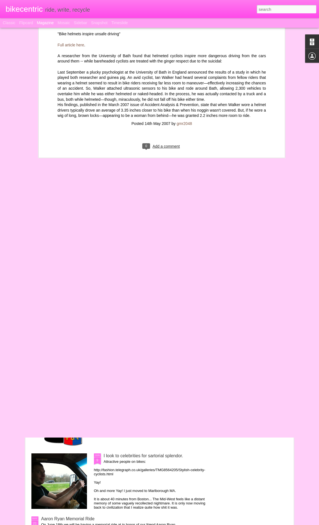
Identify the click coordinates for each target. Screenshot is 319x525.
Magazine (45, 23)
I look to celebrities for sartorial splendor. (143, 455)
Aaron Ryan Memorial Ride (67, 518)
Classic (9, 23)
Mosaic (64, 23)
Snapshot (99, 23)
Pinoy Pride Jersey (122, 392)
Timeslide (119, 23)
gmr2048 (184, 36)
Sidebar (80, 23)
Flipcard (26, 23)
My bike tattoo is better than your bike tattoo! (147, 329)
